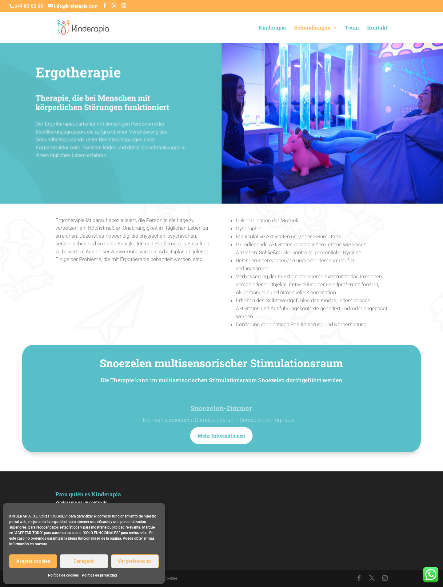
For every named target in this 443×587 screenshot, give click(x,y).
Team (352, 28)
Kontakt (377, 28)
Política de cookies (63, 575)
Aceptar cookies (33, 561)
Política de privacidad (99, 575)
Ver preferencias (135, 561)
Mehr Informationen (221, 435)
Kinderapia (272, 28)
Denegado (84, 561)
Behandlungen (312, 28)
